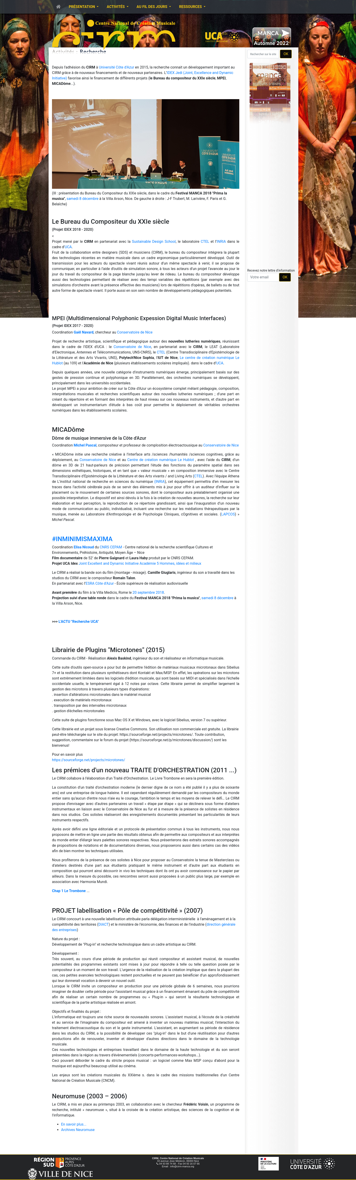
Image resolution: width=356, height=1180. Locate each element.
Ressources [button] (191, 7)
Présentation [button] (82, 7)
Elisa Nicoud (84, 547)
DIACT (103, 924)
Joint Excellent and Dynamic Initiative (109, 563)
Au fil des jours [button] (152, 7)
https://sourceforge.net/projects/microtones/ (88, 760)
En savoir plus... (73, 1124)
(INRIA (159, 481)
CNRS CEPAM (111, 547)
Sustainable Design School (154, 241)
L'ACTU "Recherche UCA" (79, 621)
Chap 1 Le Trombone (69, 891)
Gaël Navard (83, 332)
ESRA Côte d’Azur (100, 583)
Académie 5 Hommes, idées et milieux (170, 563)
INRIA (221, 241)
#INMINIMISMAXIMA (82, 539)
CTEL (205, 241)
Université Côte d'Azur (117, 67)
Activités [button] (116, 7)
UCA (68, 247)
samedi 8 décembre (82, 198)
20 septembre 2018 (148, 592)
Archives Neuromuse (78, 1130)
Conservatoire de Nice (134, 332)
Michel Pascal (85, 445)
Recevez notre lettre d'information (271, 270)
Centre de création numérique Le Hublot (160, 460)
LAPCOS (228, 514)
